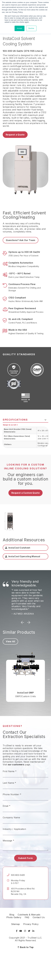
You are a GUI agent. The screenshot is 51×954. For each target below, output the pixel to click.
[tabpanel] (25, 437)
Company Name (11, 817)
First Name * (9, 771)
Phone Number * (12, 794)
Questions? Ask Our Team (20, 240)
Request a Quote (15, 134)
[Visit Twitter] (29, 931)
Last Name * (9, 782)
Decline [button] (31, 28)
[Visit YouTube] (21, 931)
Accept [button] (19, 28)
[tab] (25, 419)
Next (28, 622)
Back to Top (25, 947)
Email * (6, 806)
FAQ (27, 917)
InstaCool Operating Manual (24, 556)
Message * (8, 840)
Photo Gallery (13, 917)
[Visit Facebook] (17, 931)
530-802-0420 (18, 875)
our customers (16, 764)
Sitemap (15, 924)
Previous (22, 622)
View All (10, 641)
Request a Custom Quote (25, 492)
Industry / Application (14, 829)
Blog (11, 914)
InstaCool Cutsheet (19, 547)
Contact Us (39, 917)
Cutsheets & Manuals (29, 914)
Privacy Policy (30, 924)
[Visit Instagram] (25, 931)
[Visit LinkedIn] (33, 931)
